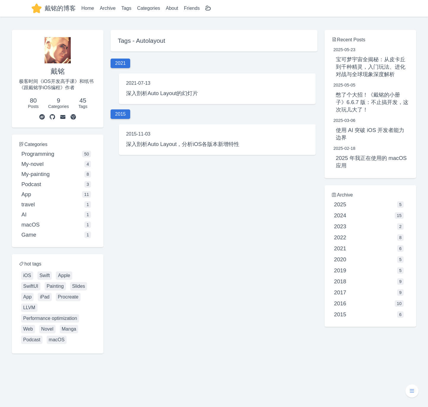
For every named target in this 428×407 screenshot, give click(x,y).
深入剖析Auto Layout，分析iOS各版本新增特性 (182, 144)
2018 (369, 281)
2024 (369, 215)
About (172, 8)
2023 (369, 226)
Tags (126, 8)
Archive (108, 8)
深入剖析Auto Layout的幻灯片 (162, 93)
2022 (369, 237)
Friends (192, 8)
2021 (369, 248)
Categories (148, 8)
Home (87, 8)
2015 (369, 314)
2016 (369, 303)
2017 (369, 292)
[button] (411, 390)
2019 (369, 270)
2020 (369, 259)
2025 (369, 204)
